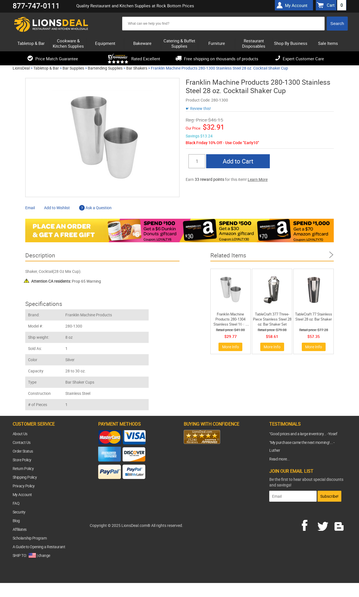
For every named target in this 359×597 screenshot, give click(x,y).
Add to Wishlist (57, 207)
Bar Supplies (73, 68)
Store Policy (22, 459)
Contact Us (22, 442)
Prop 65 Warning (66, 281)
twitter (324, 524)
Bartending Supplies (105, 68)
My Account (22, 494)
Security (19, 512)
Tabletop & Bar (46, 68)
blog (339, 524)
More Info (230, 346)
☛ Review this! (198, 108)
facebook (309, 524)
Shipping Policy (25, 477)
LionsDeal (21, 68)
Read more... (279, 459)
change (44, 555)
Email (30, 207)
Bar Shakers (136, 68)
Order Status (23, 451)
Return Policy (23, 468)
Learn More (258, 179)
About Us (20, 433)
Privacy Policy (24, 485)
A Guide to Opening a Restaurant (39, 546)
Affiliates (20, 529)
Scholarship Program (30, 538)
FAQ (16, 503)
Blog (16, 520)
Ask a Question (95, 207)
